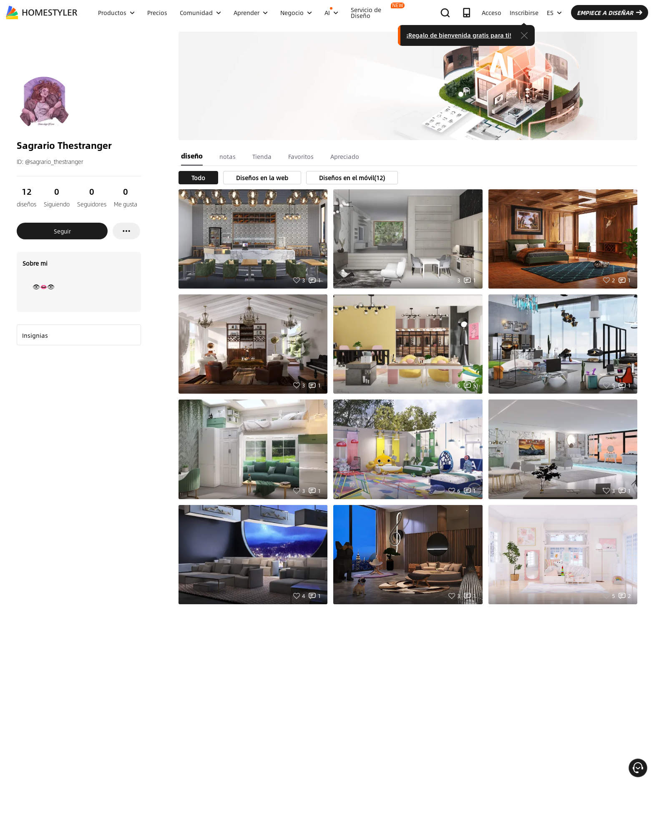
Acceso (491, 12)
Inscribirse (524, 12)
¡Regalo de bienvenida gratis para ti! (458, 35)
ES (554, 12)
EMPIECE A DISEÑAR (609, 12)
